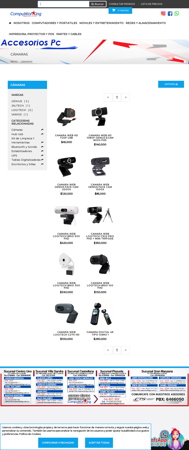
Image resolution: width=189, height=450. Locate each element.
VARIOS (19, 114)
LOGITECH (21, 110)
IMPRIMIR (171, 84)
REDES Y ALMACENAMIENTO (146, 23)
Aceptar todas (99, 442)
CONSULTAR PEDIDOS (122, 4)
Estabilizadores (27, 151)
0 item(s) (120, 10)
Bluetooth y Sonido (27, 147)
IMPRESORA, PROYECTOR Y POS (31, 34)
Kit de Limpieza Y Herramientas (27, 141)
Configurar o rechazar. (58, 442)
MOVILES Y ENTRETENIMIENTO (101, 23)
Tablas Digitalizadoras (27, 160)
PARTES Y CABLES (68, 34)
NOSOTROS (21, 23)
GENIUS (20, 101)
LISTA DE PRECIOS (151, 4)
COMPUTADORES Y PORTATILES (54, 23)
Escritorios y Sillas (27, 164)
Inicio (14, 61)
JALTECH (20, 105)
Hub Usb (27, 134)
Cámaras (26, 61)
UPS (27, 156)
